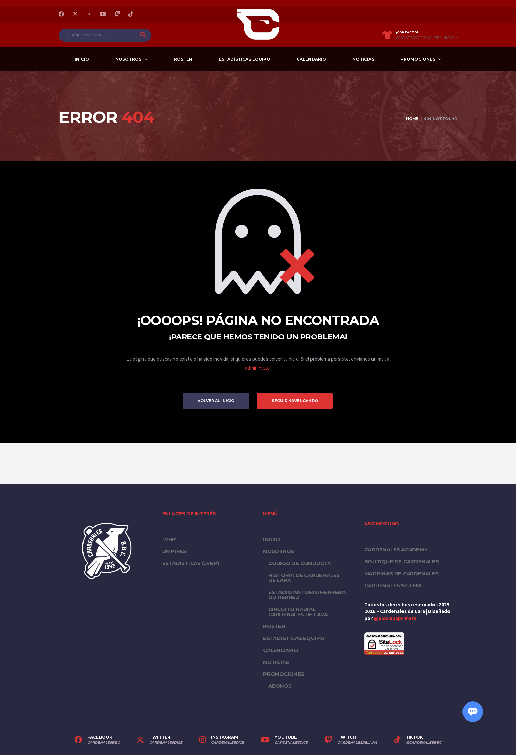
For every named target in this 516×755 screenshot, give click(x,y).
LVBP (169, 539)
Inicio (82, 59)
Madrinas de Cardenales (401, 573)
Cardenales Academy (396, 549)
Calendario (311, 59)
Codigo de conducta (299, 563)
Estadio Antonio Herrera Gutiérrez (307, 595)
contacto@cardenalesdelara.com (426, 38)
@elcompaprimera (395, 618)
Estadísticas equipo (244, 59)
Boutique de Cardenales (401, 561)
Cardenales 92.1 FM (392, 585)
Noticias (363, 59)
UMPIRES (174, 551)
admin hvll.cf (258, 368)
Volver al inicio (216, 400)
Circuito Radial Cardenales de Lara (298, 612)
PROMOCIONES (417, 59)
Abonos (280, 686)
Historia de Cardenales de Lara (304, 577)
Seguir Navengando (295, 400)
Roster (183, 59)
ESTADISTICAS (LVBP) (190, 563)
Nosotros (128, 59)
